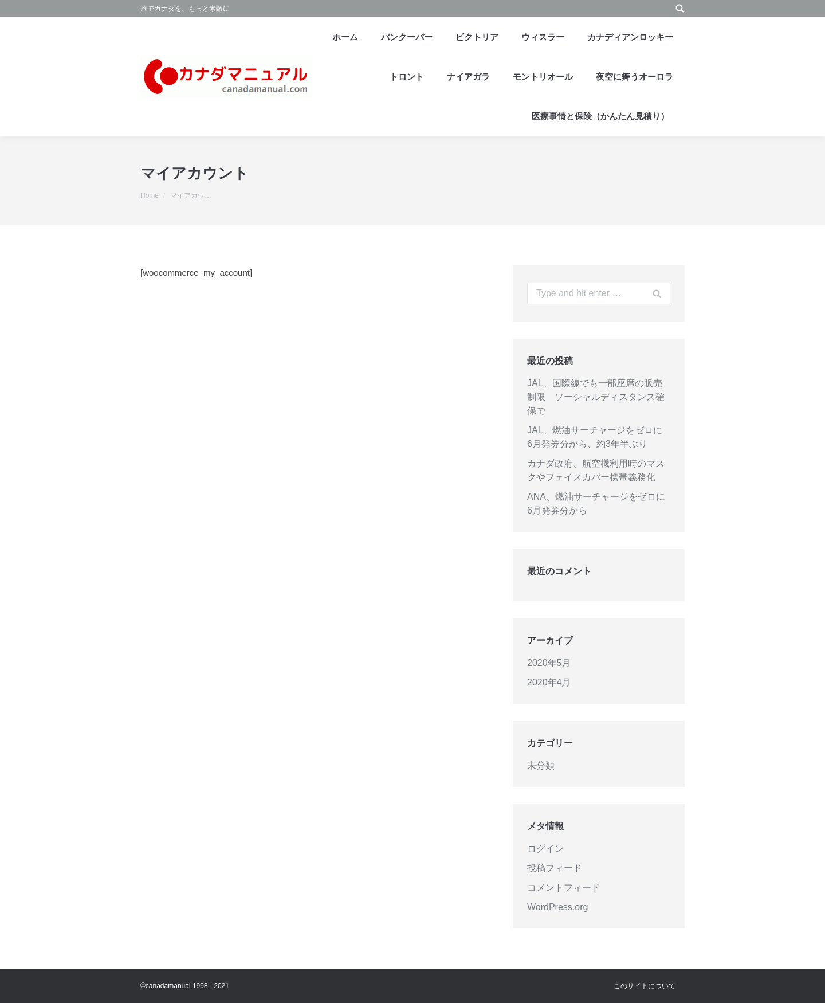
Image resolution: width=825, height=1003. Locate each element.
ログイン (545, 848)
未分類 (541, 765)
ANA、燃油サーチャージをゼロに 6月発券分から (598, 503)
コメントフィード (563, 887)
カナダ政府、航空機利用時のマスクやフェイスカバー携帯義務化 (596, 470)
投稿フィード (554, 868)
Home (149, 195)
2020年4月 (549, 682)
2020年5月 (549, 663)
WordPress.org (557, 907)
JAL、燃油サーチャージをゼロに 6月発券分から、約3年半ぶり (598, 437)
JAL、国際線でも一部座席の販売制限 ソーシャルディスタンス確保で (596, 397)
